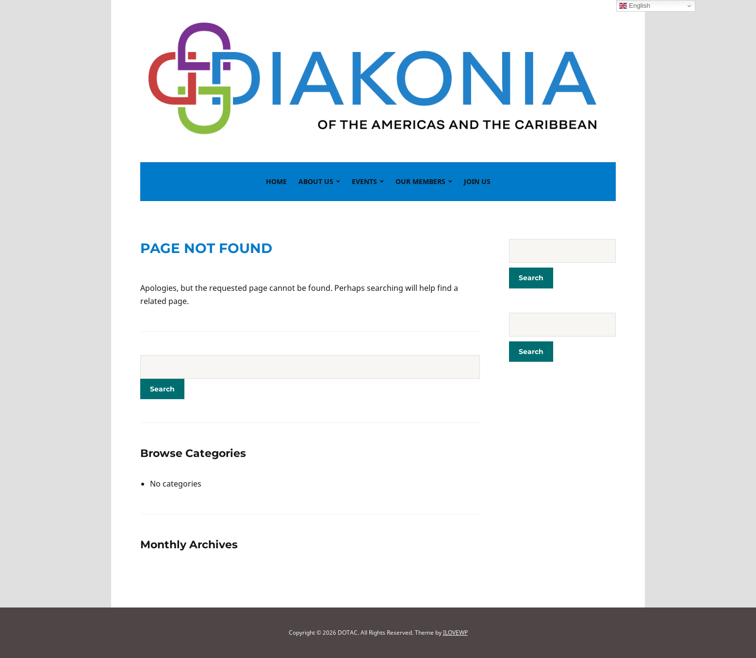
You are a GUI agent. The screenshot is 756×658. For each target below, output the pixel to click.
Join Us (477, 181)
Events (364, 181)
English (634, 6)
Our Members (420, 181)
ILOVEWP (455, 632)
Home (276, 181)
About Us (315, 181)
